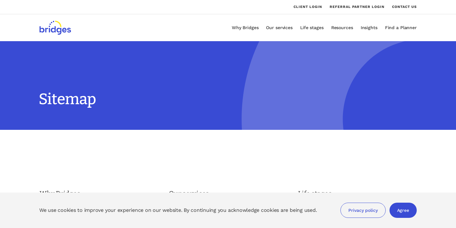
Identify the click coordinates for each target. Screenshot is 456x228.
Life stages (312, 27)
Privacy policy (362, 210)
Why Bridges (245, 27)
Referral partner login (357, 7)
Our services (279, 27)
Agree (403, 210)
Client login (308, 7)
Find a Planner (401, 27)
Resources (342, 27)
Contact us (404, 7)
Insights (369, 27)
